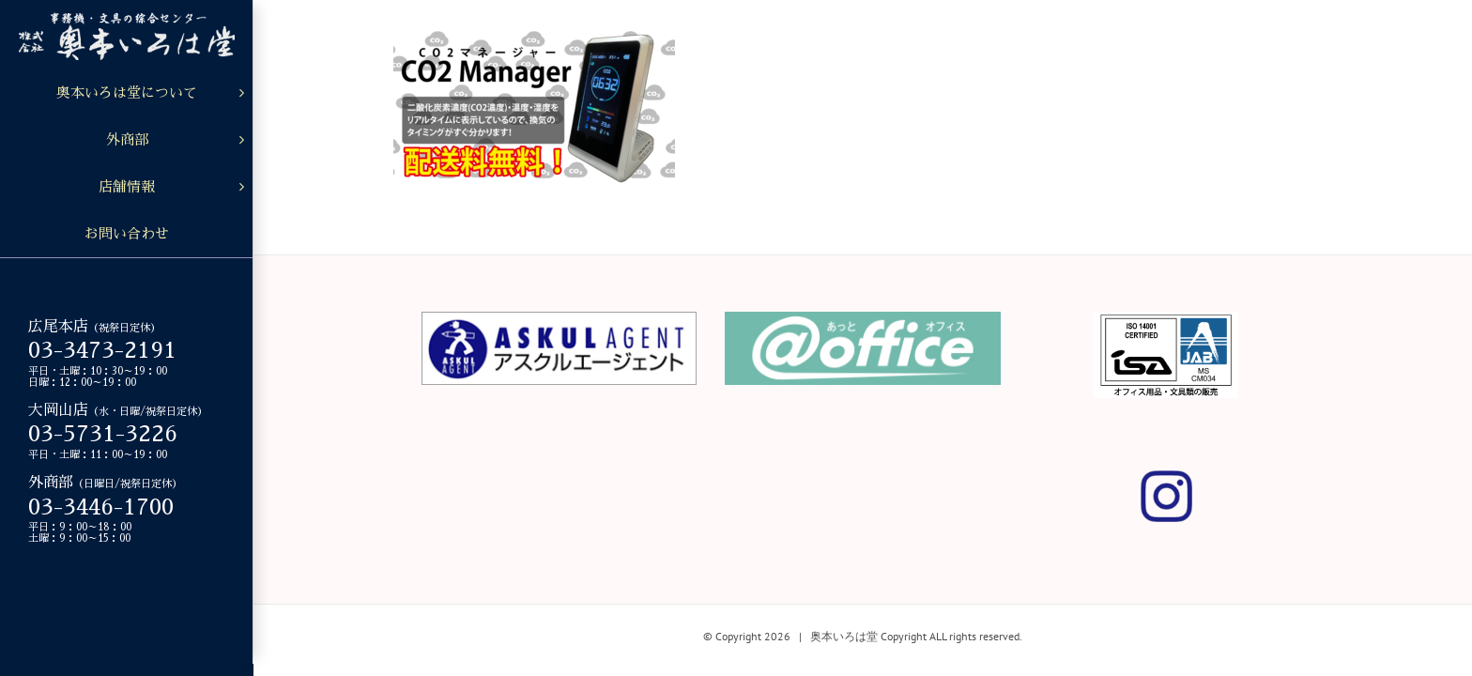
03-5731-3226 (102, 433)
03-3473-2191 (102, 350)
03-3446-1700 (101, 507)
